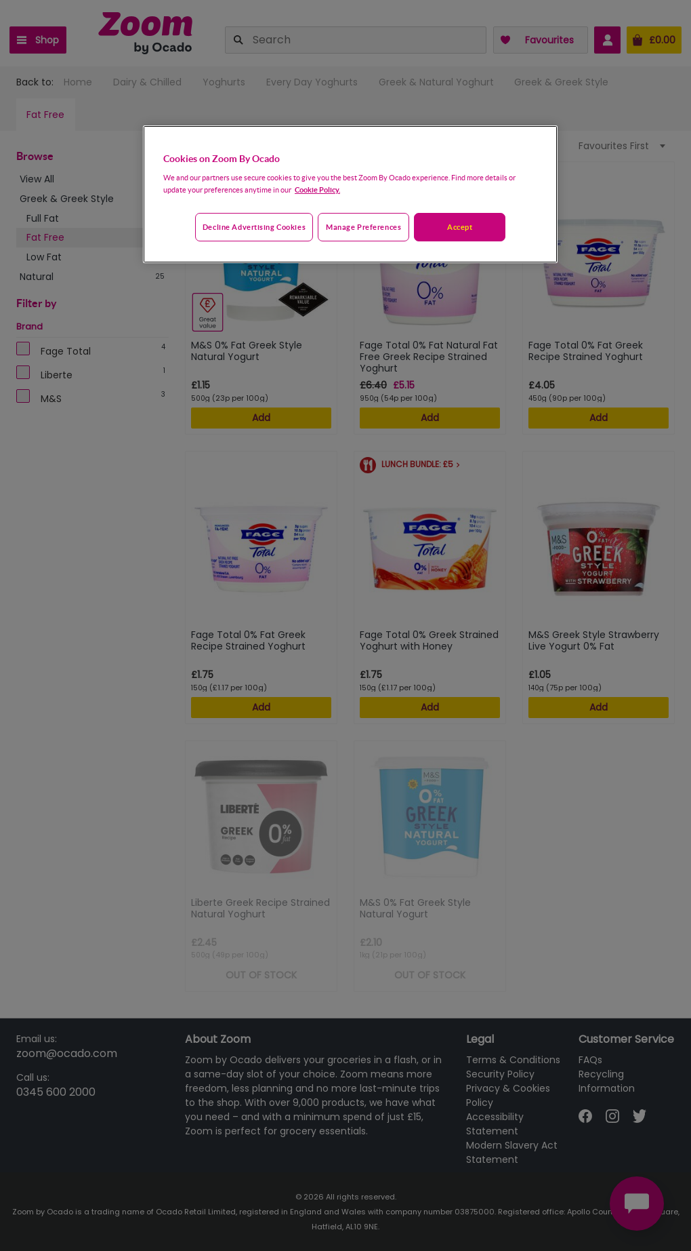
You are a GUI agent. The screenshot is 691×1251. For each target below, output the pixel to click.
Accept (459, 226)
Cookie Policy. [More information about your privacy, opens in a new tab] (317, 189)
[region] (350, 194)
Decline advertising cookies (254, 226)
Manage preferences (363, 226)
